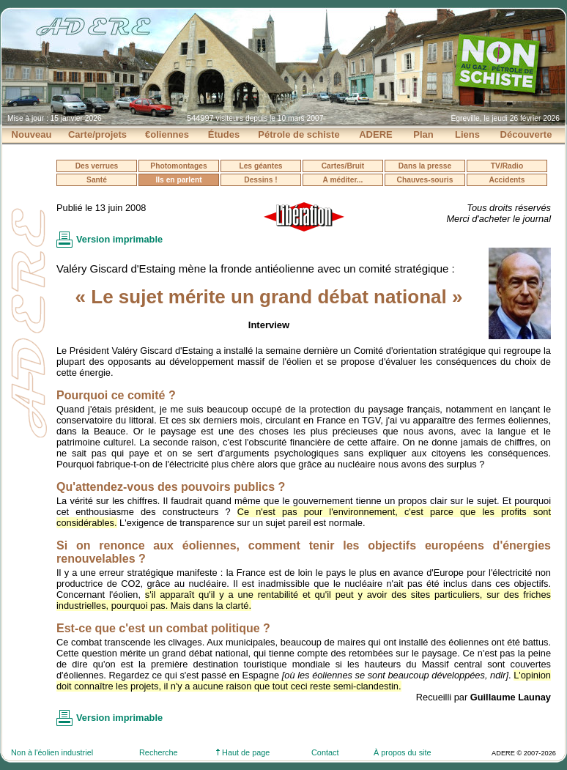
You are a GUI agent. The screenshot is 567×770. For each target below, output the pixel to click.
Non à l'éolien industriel (52, 752)
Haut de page (243, 752)
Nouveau (32, 134)
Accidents (507, 180)
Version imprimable (119, 239)
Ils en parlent (178, 180)
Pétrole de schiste (298, 134)
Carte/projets (97, 134)
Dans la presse (425, 166)
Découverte (526, 134)
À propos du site (402, 752)
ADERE (376, 134)
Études (224, 134)
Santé (96, 180)
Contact (324, 752)
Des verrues (97, 166)
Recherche (158, 752)
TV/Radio (507, 166)
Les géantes (260, 166)
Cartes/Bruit (343, 166)
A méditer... (343, 180)
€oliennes (167, 134)
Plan (423, 134)
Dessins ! (261, 180)
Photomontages (178, 166)
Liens (467, 134)
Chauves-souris (425, 180)
